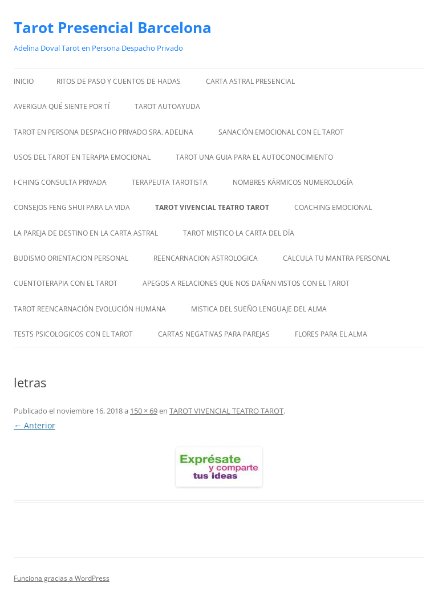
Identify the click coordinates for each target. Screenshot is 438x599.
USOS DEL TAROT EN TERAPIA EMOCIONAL (82, 157)
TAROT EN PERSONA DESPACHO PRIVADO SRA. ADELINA (103, 132)
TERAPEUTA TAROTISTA (170, 182)
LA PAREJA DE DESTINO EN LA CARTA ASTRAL (86, 233)
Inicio (24, 81)
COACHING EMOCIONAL (333, 207)
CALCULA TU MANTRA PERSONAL (336, 258)
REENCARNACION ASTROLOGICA (205, 258)
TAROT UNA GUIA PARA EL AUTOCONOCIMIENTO (254, 157)
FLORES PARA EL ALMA (331, 334)
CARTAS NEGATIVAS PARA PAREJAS (214, 334)
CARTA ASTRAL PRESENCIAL (250, 81)
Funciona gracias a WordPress (62, 578)
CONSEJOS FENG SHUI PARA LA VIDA (72, 207)
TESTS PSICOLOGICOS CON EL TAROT (73, 334)
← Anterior (34, 425)
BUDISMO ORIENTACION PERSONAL (71, 258)
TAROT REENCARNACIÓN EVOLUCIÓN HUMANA (90, 309)
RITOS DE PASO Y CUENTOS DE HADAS (118, 81)
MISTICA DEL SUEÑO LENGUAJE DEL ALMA (259, 309)
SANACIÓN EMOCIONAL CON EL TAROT (281, 132)
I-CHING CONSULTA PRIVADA (60, 182)
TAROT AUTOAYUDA (167, 106)
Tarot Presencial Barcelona (113, 27)
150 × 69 (143, 411)
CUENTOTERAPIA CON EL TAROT (65, 283)
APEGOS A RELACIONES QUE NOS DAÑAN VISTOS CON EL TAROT (246, 283)
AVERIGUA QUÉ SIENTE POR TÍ (62, 106)
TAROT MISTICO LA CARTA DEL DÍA (238, 233)
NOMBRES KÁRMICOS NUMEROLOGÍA (293, 182)
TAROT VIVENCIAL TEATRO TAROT (212, 207)
